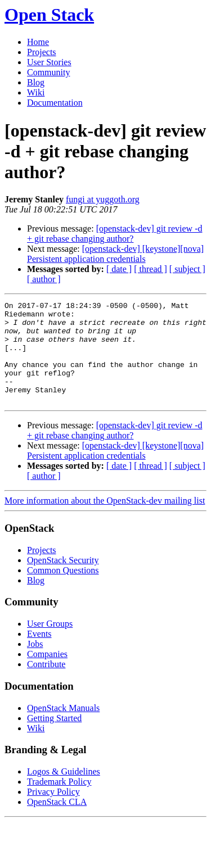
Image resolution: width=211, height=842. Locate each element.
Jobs (35, 664)
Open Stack (49, 14)
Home (38, 42)
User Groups (50, 644)
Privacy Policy (53, 812)
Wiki (35, 92)
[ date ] (119, 269)
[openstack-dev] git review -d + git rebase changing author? (114, 233)
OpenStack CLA (57, 822)
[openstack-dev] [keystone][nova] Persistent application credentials (115, 254)
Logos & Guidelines (63, 791)
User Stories (49, 62)
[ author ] (44, 279)
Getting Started (54, 738)
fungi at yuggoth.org (103, 199)
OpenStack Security (63, 580)
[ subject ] (187, 269)
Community (48, 72)
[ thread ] (150, 269)
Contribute (46, 684)
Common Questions (63, 590)
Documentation (55, 102)
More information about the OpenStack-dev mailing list (105, 521)
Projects (41, 52)
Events (39, 654)
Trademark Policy (59, 802)
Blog (35, 82)
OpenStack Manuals (63, 728)
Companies (47, 674)
